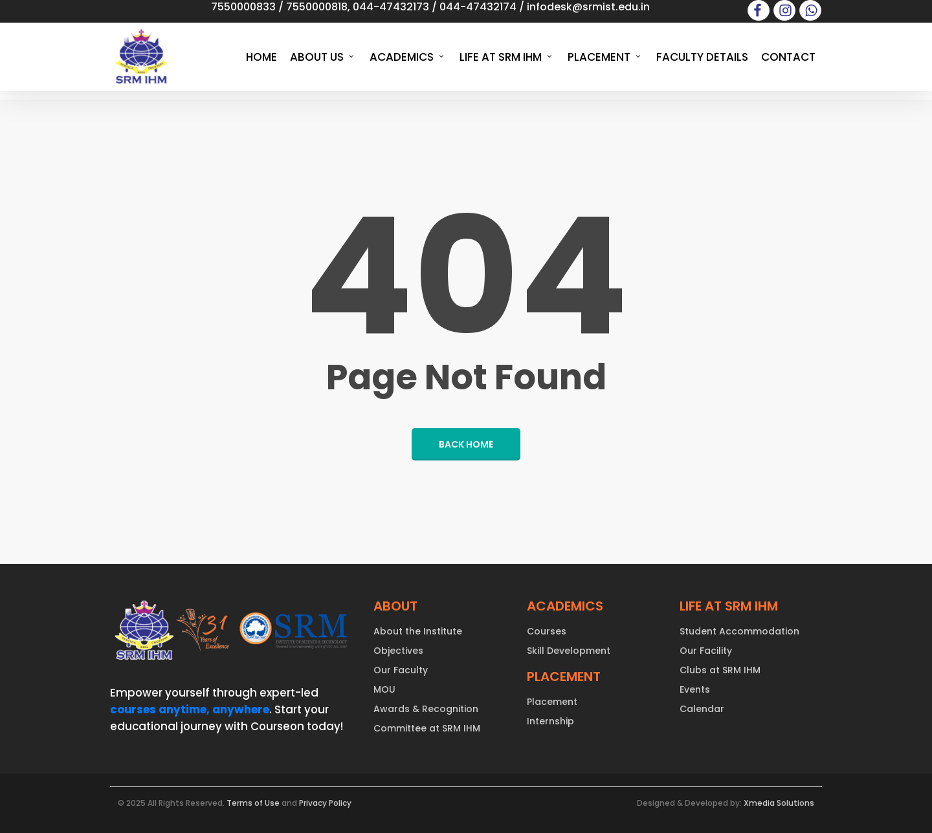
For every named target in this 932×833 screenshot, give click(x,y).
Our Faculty (400, 670)
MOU (384, 689)
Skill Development (568, 650)
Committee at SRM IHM (426, 728)
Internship (550, 721)
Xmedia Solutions (779, 802)
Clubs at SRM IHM (720, 670)
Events (695, 689)
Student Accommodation (739, 631)
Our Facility (706, 650)
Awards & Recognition (425, 708)
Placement (552, 701)
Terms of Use (253, 802)
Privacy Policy (325, 802)
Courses (546, 631)
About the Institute (417, 631)
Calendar (702, 708)
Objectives (398, 650)
